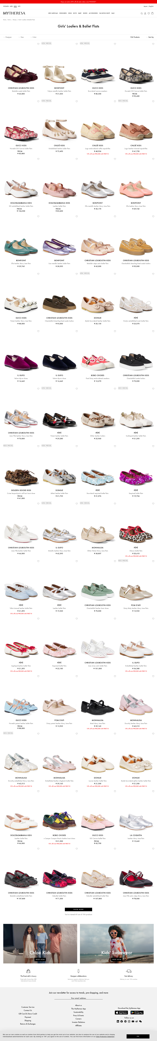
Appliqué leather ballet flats (21, 666)
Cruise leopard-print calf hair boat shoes (21, 493)
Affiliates (78, 1025)
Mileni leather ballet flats (59, 493)
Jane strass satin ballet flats (97, 666)
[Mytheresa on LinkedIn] (118, 1021)
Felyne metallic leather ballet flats (59, 91)
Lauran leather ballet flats (98, 781)
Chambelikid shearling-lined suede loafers (136, 263)
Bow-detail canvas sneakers (97, 91)
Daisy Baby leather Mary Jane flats (136, 608)
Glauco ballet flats (136, 551)
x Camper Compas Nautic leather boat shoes (59, 838)
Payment (28, 1017)
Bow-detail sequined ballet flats (97, 493)
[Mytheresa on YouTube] (133, 1021)
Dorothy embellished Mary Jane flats (21, 781)
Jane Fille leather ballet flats (21, 551)
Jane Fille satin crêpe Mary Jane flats (136, 896)
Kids (15, 6)
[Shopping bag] (152, 13)
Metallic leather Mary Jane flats (59, 551)
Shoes (15, 20)
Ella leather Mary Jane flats (136, 206)
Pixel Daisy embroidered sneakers (97, 378)
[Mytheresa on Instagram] (129, 1021)
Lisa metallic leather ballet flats (59, 263)
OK (138, 1036)
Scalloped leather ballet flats (136, 436)
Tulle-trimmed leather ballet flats (21, 608)
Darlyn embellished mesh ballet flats (135, 321)
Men (11, 6)
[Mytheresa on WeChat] (140, 1021)
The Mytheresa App (78, 1008)
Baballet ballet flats (59, 896)
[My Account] (145, 13)
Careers (78, 1019)
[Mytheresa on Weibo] (136, 1021)
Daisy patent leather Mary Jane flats (59, 723)
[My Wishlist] (148, 13)
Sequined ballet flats (136, 493)
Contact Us (28, 1010)
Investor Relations (78, 1022)
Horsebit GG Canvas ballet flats (136, 91)
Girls (9, 20)
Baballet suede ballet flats (21, 91)
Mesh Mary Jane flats (97, 723)
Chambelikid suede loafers (136, 378)
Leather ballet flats (59, 206)
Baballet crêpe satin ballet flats (97, 263)
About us (78, 1005)
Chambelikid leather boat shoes (98, 608)
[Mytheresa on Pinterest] (125, 1021)
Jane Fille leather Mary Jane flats (21, 436)
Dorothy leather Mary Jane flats (136, 723)
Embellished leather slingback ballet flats (59, 781)
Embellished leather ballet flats (59, 148)
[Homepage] (14, 13)
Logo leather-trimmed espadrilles (136, 148)
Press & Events (78, 1015)
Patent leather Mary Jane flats (21, 321)
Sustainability (78, 1012)
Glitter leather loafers (97, 436)
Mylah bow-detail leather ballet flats (97, 321)
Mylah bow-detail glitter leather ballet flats (136, 781)
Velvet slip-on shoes (21, 378)
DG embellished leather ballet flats (21, 206)
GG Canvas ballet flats (98, 838)
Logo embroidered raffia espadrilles (97, 148)
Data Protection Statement (105, 1036)
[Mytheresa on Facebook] (121, 1021)
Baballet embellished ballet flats (21, 896)
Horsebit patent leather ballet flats (21, 723)
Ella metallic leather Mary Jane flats (97, 206)
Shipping (28, 1020)
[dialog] (78, 1036)
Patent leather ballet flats (59, 436)
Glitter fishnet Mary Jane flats (97, 551)
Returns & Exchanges (28, 1024)
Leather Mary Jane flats (136, 838)
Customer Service (27, 1007)
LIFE (19, 6)
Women (6, 6)
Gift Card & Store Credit (28, 1013)
